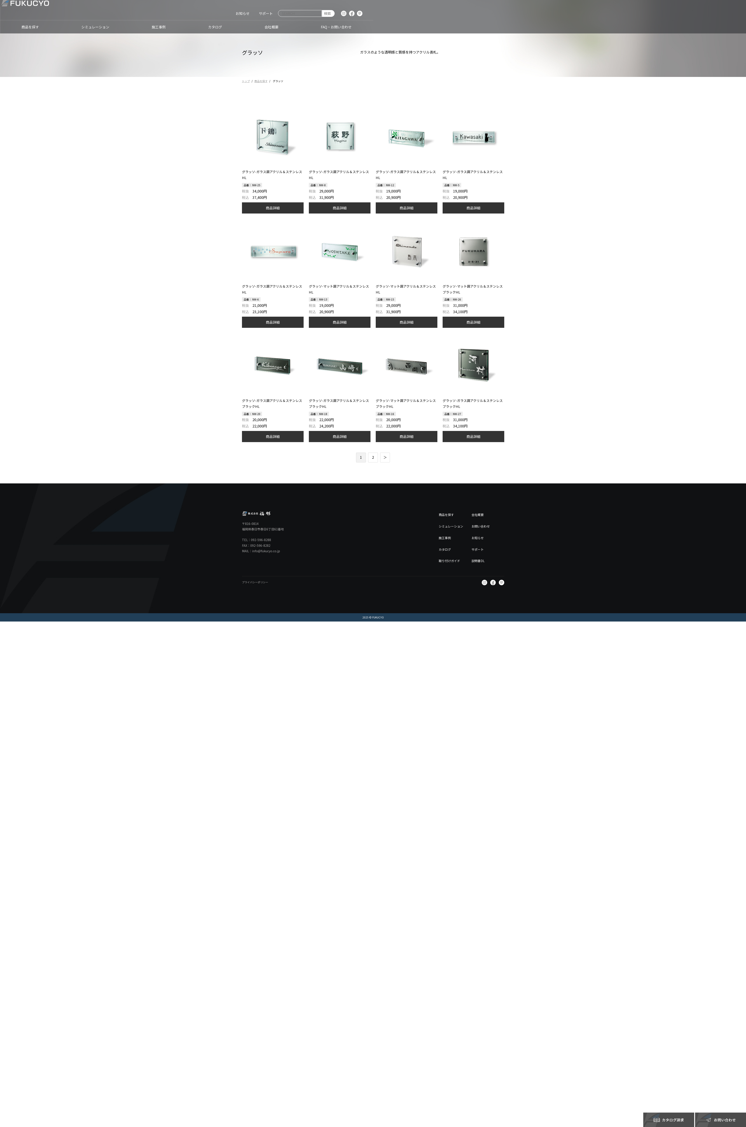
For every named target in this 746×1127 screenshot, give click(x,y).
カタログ (445, 549)
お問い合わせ (480, 526)
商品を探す (261, 81)
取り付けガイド (449, 561)
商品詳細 (273, 207)
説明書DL (478, 561)
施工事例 (445, 538)
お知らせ (477, 538)
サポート (477, 549)
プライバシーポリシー (255, 582)
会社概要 (477, 514)
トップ (246, 81)
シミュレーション (451, 526)
